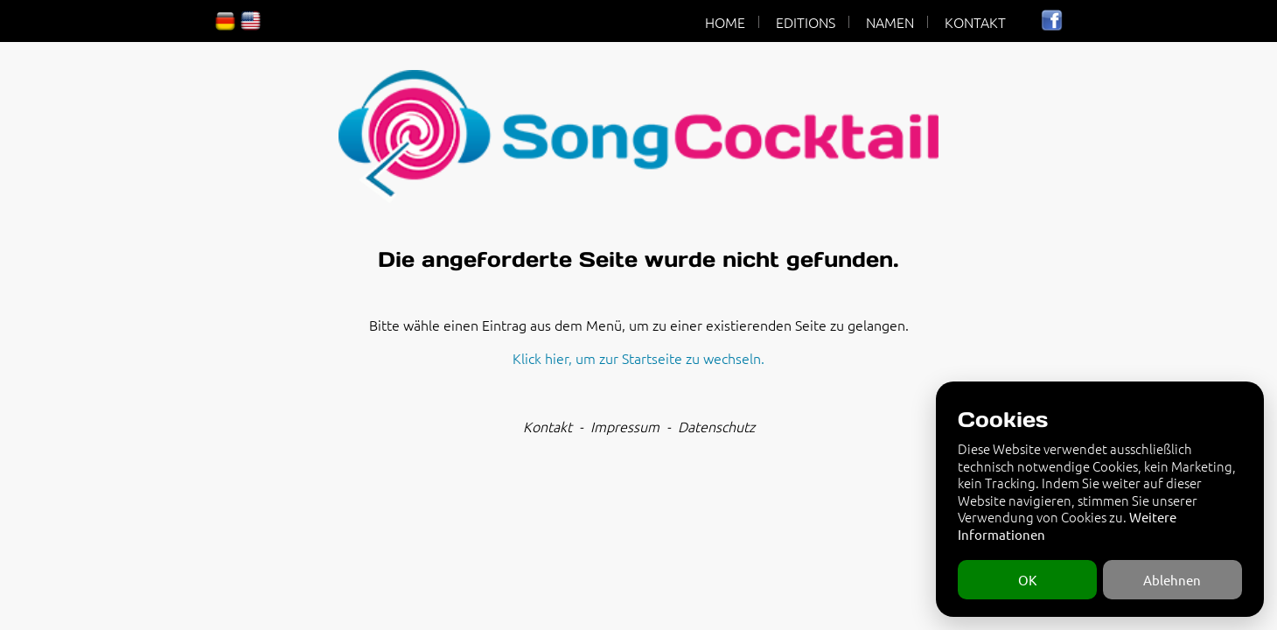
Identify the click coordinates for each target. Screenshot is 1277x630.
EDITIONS (805, 22)
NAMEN (890, 22)
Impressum (624, 426)
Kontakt (547, 426)
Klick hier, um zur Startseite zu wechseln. (638, 358)
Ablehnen (1172, 579)
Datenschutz (716, 426)
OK (1027, 579)
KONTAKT (975, 22)
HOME (725, 22)
